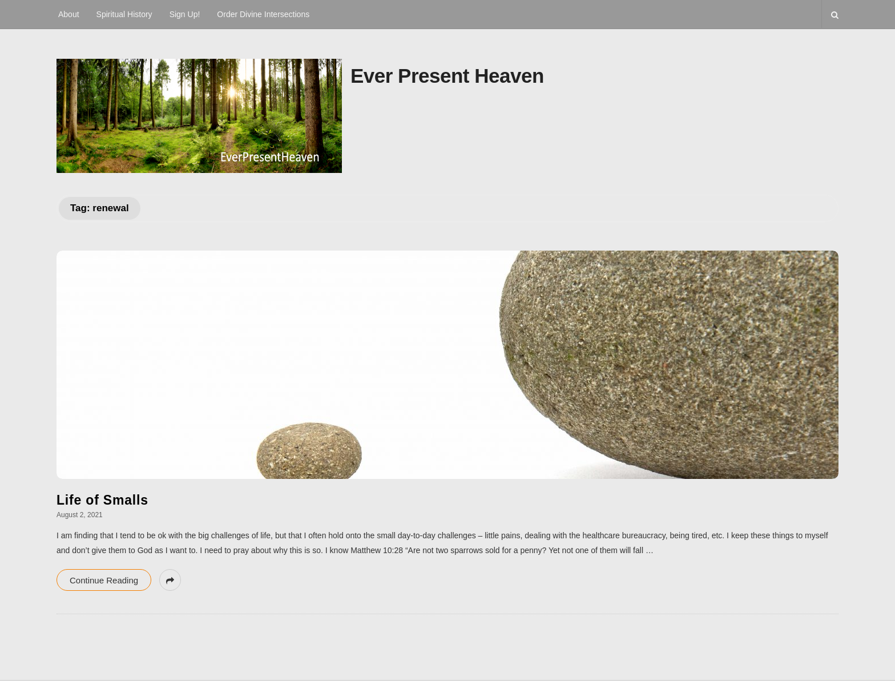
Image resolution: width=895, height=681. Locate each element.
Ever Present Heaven (447, 76)
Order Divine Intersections (263, 14)
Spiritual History (124, 14)
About (68, 14)
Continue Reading (104, 580)
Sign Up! (185, 14)
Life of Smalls (102, 500)
